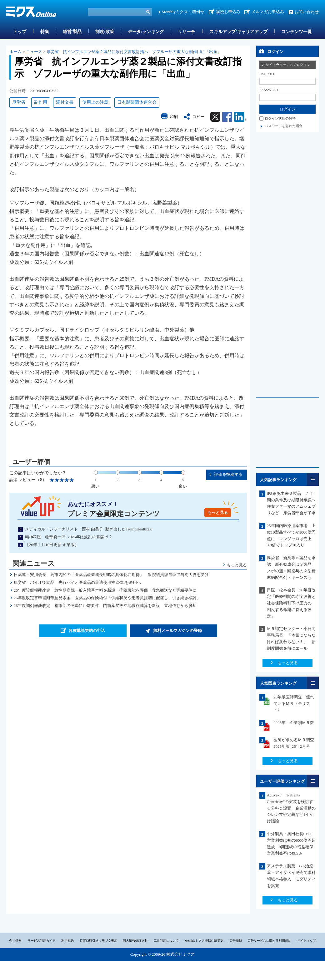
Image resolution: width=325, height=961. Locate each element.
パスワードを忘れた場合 (283, 126)
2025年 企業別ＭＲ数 (293, 722)
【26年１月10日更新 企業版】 (52, 544)
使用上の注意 (95, 102)
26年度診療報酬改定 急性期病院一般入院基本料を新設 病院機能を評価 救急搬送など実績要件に (105, 590)
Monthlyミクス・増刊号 (183, 11)
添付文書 (64, 102)
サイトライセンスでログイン (288, 65)
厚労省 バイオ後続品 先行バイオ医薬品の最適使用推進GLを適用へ (77, 582)
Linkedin (240, 117)
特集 (44, 31)
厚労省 (18, 102)
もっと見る (218, 512)
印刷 (174, 116)
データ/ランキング (146, 31)
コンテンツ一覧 (296, 31)
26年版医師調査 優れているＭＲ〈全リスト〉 (293, 703)
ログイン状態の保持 (280, 118)
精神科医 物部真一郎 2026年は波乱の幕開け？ (68, 537)
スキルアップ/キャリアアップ (238, 31)
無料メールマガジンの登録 (177, 630)
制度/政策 (104, 31)
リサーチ (186, 31)
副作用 (40, 102)
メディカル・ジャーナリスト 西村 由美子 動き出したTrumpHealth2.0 (88, 529)
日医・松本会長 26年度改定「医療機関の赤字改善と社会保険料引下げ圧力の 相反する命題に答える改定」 (291, 603)
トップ (19, 31)
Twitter (215, 117)
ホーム (15, 51)
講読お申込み (228, 11)
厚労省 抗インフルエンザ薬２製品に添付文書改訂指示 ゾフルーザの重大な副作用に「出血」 (134, 51)
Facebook (227, 117)
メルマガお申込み (268, 11)
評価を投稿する (228, 474)
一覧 (313, 479)
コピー (198, 116)
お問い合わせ (306, 11)
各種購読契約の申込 (86, 630)
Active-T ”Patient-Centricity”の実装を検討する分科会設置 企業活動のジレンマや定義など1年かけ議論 (291, 808)
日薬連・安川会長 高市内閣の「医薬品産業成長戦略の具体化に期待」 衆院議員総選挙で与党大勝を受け (111, 574)
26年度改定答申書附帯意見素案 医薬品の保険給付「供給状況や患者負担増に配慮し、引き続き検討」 (107, 597)
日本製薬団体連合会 (137, 102)
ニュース (34, 51)
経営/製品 (72, 31)
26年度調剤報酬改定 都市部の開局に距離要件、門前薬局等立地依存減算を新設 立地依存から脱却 (105, 605)
